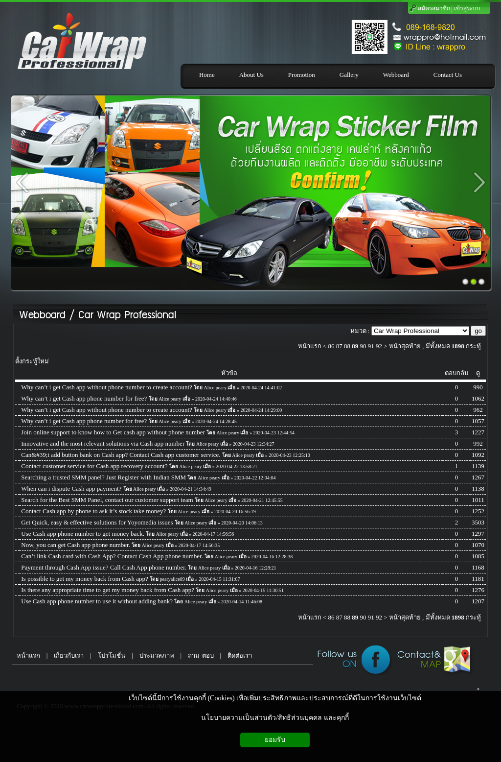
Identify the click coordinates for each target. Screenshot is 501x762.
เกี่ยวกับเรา (69, 655)
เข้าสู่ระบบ (467, 8)
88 (347, 346)
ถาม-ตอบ (200, 655)
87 (339, 346)
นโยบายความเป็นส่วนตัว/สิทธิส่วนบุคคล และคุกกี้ (274, 717)
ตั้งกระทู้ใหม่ (32, 361)
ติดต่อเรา (240, 655)
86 (331, 346)
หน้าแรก (309, 346)
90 (363, 346)
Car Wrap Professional (127, 315)
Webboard (42, 315)
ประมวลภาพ (156, 655)
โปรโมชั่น (111, 655)
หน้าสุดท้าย (405, 346)
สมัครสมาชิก (434, 8)
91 (371, 346)
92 (379, 346)
